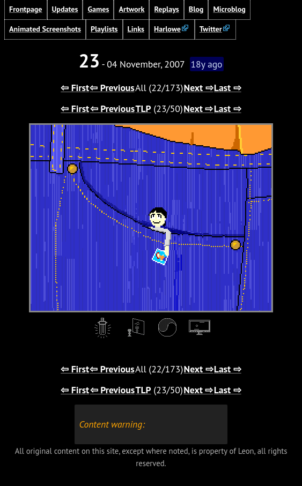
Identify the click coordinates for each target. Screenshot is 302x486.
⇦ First (75, 87)
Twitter (211, 29)
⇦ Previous (112, 87)
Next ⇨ (198, 87)
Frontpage (25, 9)
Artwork (131, 9)
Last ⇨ (227, 87)
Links (136, 29)
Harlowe (167, 29)
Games (98, 9)
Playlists (104, 29)
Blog (196, 9)
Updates (65, 9)
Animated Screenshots (45, 29)
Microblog (229, 9)
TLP (143, 108)
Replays (166, 9)
